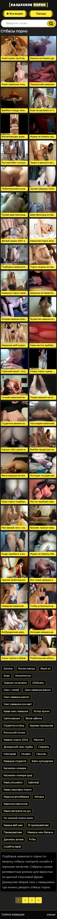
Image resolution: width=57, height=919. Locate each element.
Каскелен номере (14, 768)
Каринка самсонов (15, 803)
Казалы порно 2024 (15, 739)
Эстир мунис (41, 711)
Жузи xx (45, 668)
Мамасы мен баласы (40, 832)
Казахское (28, 5)
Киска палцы (26, 668)
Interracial (9, 754)
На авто (26, 754)
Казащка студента (14, 761)
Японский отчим (14, 732)
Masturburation (13, 782)
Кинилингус (23, 675)
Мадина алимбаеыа (16, 796)
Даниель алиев (13, 839)
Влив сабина (34, 718)
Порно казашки (13, 914)
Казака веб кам (13, 825)
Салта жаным (11, 718)
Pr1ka (32, 839)
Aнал (6, 675)
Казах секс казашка (15, 711)
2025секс (38, 682)
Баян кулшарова (42, 761)
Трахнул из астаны (15, 682)
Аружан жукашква (41, 725)
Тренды (41, 13)
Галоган (41, 754)
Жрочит (39, 739)
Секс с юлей (11, 690)
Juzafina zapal (12, 846)
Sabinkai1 (33, 782)
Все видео (15, 13)
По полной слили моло (18, 818)
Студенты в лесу (13, 725)
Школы (8, 668)
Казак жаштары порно (17, 789)
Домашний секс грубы (18, 747)
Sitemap (51, 915)
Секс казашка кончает (17, 704)
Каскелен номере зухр (17, 775)
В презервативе (38, 825)
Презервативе (12, 832)
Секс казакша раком (38, 690)
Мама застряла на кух (17, 811)
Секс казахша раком (16, 697)
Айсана (39, 796)
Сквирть (43, 747)
